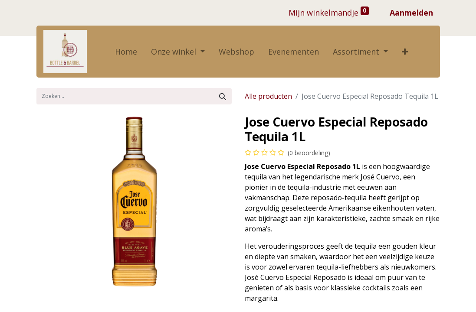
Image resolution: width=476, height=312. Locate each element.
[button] (405, 51)
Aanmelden (411, 12)
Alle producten (268, 96)
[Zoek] (222, 96)
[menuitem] (126, 51)
